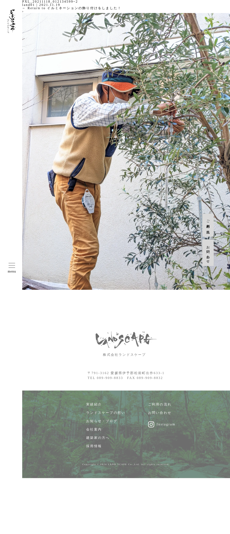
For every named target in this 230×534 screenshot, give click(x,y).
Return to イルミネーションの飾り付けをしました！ (71, 8)
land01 (28, 5)
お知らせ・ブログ (102, 423)
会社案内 (94, 431)
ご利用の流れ (160, 406)
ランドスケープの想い (105, 415)
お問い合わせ (160, 415)
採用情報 (94, 448)
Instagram (166, 426)
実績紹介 (94, 406)
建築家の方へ (98, 440)
